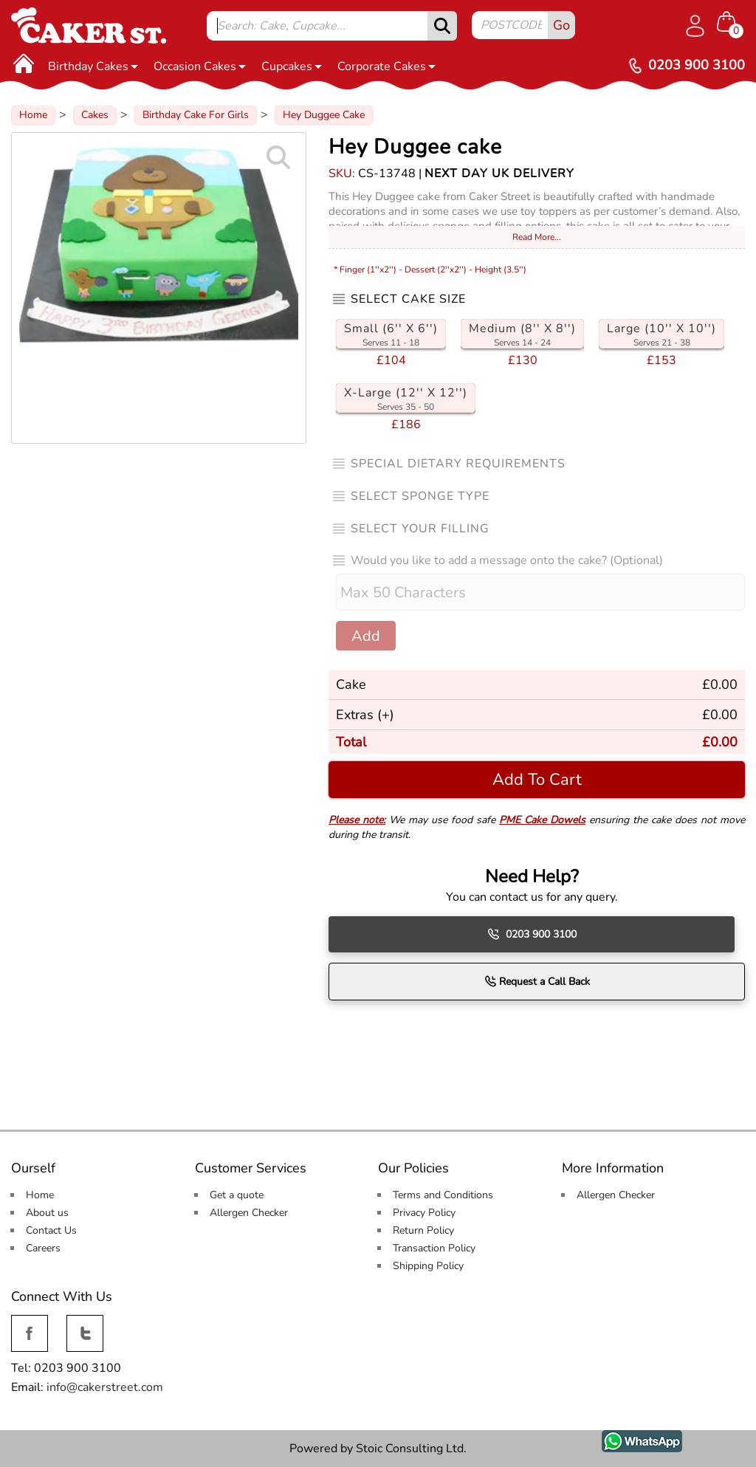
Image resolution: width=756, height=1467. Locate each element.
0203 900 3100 (532, 934)
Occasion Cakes (200, 66)
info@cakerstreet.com (105, 1387)
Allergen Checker (249, 1213)
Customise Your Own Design (104, 103)
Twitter (83, 1323)
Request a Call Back (537, 981)
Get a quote (237, 1195)
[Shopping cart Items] (731, 23)
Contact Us (51, 1230)
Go (561, 25)
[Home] (23, 63)
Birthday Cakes (93, 66)
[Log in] (694, 26)
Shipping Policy (428, 1266)
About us (47, 1213)
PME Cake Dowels (542, 820)
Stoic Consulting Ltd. (411, 1448)
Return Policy (423, 1230)
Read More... (536, 237)
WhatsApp (631, 1438)
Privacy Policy (424, 1213)
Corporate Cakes (386, 66)
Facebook (29, 1323)
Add (365, 636)
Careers (43, 1248)
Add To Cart (537, 779)
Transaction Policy (434, 1248)
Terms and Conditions (443, 1195)
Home (40, 1195)
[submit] (442, 26)
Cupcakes (291, 66)
